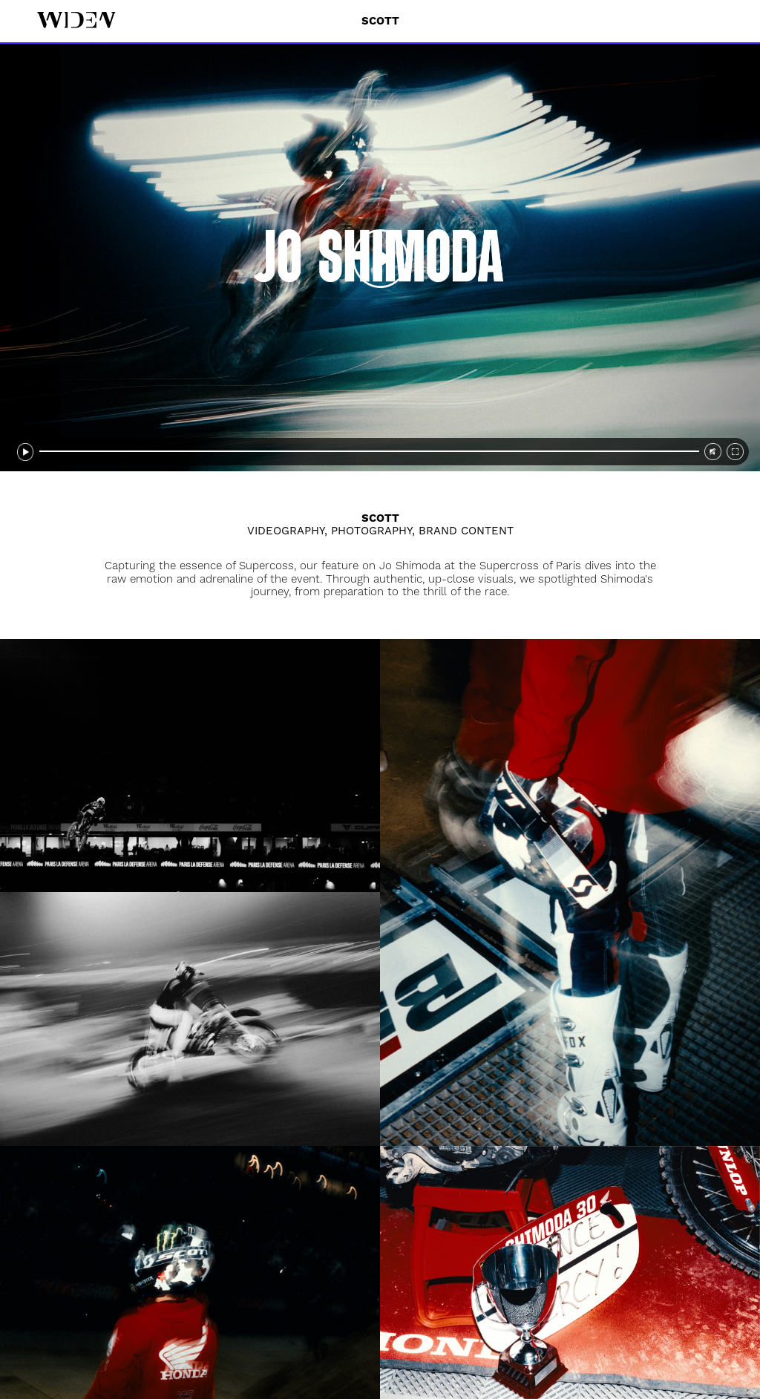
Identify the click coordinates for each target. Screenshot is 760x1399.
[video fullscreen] (735, 451)
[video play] (380, 257)
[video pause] (25, 451)
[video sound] (712, 451)
